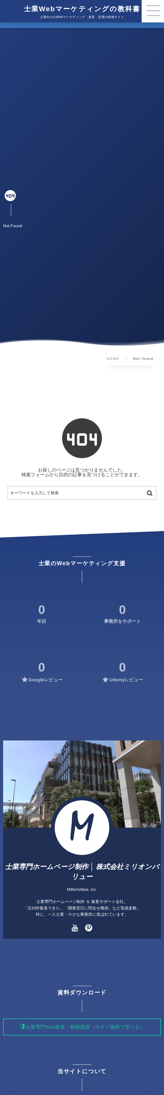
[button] (153, 11)
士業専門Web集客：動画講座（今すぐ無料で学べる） (85, 1027)
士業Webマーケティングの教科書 (82, 9)
